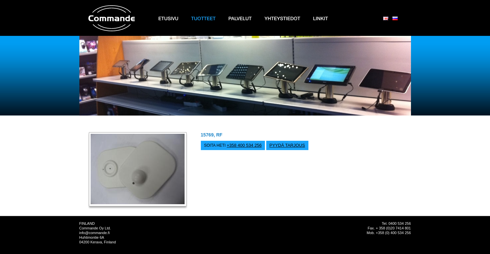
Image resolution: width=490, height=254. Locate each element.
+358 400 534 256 (244, 145)
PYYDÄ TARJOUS (287, 145)
